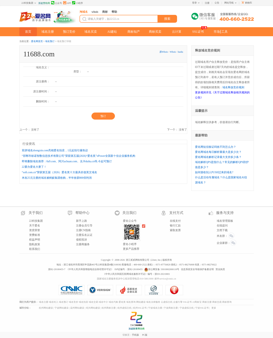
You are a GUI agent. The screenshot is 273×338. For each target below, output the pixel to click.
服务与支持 (225, 213)
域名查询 (131, 302)
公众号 (56, 3)
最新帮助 (201, 135)
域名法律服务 (153, 302)
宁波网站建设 (62, 307)
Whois (173, 51)
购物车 (248, 2)
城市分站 (24, 307)
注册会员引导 (84, 225)
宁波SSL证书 (202, 307)
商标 (105, 11)
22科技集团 (27, 3)
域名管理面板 (225, 220)
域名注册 (47, 31)
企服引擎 (178, 302)
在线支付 (175, 220)
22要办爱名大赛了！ (34, 166)
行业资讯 (28, 143)
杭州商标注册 (109, 307)
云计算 (176, 31)
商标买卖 (155, 31)
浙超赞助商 (44, 3)
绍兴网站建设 (93, 307)
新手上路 (81, 220)
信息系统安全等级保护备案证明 (197, 269)
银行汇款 (175, 225)
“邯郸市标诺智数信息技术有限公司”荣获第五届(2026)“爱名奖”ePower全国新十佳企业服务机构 (78, 155)
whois (95, 11)
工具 (224, 31)
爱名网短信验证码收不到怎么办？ (215, 146)
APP (67, 3)
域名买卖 (90, 31)
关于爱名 (34, 225)
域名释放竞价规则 (233, 87)
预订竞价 (69, 31)
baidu (180, 51)
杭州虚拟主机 (124, 307)
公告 (217, 2)
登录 (194, 2)
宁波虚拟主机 (187, 307)
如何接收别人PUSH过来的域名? (214, 172)
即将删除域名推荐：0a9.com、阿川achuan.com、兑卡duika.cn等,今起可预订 (67, 161)
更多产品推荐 (131, 248)
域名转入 (53, 302)
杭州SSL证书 (140, 307)
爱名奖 (122, 302)
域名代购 (113, 302)
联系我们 (34, 249)
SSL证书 (198, 31)
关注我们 (129, 213)
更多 (213, 307)
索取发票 (175, 230)
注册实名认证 (84, 234)
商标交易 (217, 302)
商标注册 (207, 302)
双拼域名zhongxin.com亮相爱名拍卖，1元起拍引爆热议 (55, 150)
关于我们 (36, 213)
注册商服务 (83, 244)
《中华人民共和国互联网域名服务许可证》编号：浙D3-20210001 (136, 274)
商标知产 (133, 31)
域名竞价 (73, 302)
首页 (28, 31)
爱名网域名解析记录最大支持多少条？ (218, 157)
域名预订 (50, 41)
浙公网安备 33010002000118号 (161, 269)
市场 (217, 31)
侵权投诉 (81, 239)
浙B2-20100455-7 (56, 269)
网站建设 (141, 302)
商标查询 (227, 302)
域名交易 (93, 302)
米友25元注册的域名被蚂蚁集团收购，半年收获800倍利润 (57, 177)
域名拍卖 (83, 302)
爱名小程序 (130, 244)
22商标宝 (197, 302)
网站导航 (229, 2)
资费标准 (34, 234)
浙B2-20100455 (134, 269)
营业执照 (220, 269)
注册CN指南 (83, 230)
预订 (103, 116)
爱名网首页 (37, 41)
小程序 (77, 3)
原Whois (163, 51)
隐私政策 (34, 244)
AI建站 (112, 31)
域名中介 (103, 302)
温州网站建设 (77, 307)
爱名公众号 (130, 220)
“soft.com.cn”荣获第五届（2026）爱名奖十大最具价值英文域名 (59, 172)
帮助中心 (82, 213)
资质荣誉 (34, 230)
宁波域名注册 (155, 307)
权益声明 (34, 239)
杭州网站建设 (46, 307)
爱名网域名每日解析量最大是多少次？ (218, 152)
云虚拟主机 (167, 302)
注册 (207, 3)
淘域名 (84, 11)
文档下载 (222, 230)
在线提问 (222, 225)
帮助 (114, 11)
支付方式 (176, 213)
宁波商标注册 (171, 307)
